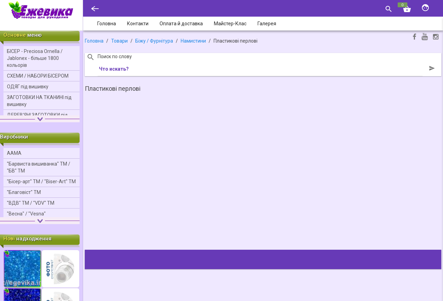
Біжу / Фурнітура (154, 41)
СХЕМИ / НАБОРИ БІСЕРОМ (38, 76)
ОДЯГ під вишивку (27, 86)
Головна (94, 41)
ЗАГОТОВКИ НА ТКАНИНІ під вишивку (39, 101)
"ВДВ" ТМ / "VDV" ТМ (30, 203)
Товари (119, 41)
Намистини (193, 41)
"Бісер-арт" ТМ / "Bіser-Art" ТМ (41, 181)
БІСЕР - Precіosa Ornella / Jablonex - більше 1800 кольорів (35, 58)
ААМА (14, 153)
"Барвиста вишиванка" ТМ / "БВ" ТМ (38, 167)
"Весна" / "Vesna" (26, 213)
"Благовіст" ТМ (24, 192)
